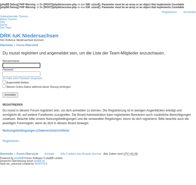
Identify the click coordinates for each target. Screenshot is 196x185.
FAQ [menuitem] (2, 22)
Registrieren (11, 141)
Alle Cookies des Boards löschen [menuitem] (81, 153)
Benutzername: (11, 61)
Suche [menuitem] (3, 24)
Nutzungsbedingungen (19, 130)
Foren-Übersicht (27, 153)
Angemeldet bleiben (16, 82)
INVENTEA (41, 163)
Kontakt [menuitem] (49, 153)
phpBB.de (39, 161)
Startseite (6, 153)
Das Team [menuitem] (5, 27)
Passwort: (8, 69)
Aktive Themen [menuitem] (8, 19)
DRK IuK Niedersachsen (29, 35)
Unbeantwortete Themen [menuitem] (14, 16)
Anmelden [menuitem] (189, 11)
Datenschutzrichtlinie (53, 130)
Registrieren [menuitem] (169, 11)
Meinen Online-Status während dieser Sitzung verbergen (37, 87)
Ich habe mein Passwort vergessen (22, 78)
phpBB (18, 158)
